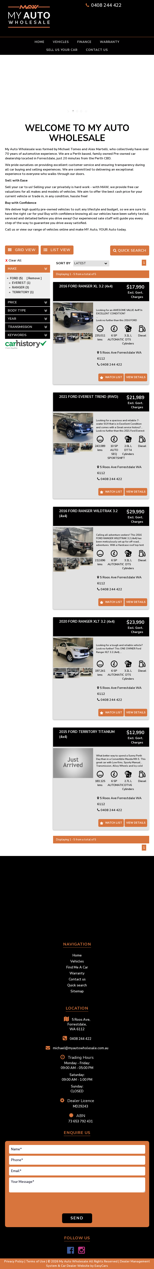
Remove (34, 278)
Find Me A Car (77, 967)
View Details (136, 377)
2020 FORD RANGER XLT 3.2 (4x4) (87, 621)
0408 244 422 (106, 5)
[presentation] (25, 1203)
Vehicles (61, 42)
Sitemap (77, 991)
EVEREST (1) (21, 283)
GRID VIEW (22, 249)
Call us (10, 229)
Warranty (109, 42)
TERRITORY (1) (23, 292)
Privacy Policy (14, 1261)
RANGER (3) (20, 287)
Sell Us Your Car (62, 50)
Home (39, 42)
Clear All (15, 260)
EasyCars (101, 1266)
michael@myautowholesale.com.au (77, 1047)
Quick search (77, 985)
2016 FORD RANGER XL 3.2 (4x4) (86, 286)
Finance (84, 42)
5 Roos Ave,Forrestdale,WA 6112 (77, 1024)
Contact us (97, 50)
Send (77, 1218)
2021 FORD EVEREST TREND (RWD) (88, 396)
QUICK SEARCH (129, 250)
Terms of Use (36, 1261)
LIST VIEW (57, 249)
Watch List (113, 377)
